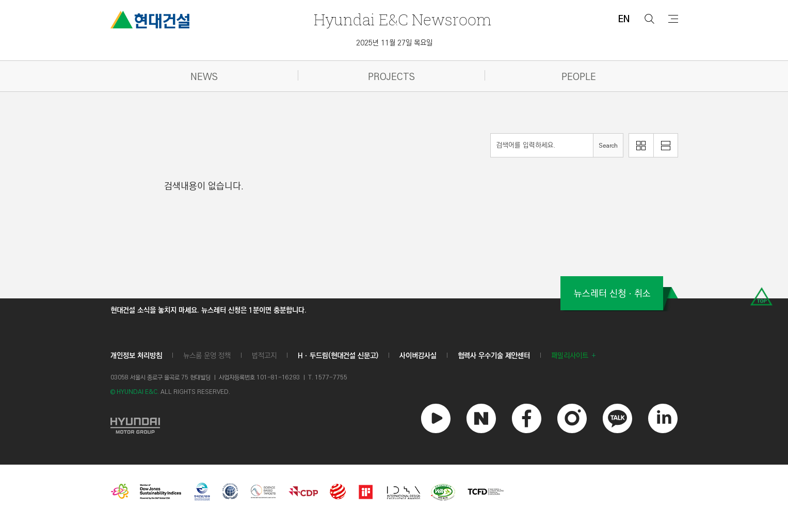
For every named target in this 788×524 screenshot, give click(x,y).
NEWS (204, 77)
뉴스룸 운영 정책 (207, 355)
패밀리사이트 (569, 355)
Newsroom (402, 19)
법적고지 (264, 355)
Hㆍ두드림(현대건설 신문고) (338, 355)
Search (608, 146)
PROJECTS (391, 77)
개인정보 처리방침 (136, 355)
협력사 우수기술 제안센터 (494, 355)
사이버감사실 (418, 355)
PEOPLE (578, 77)
